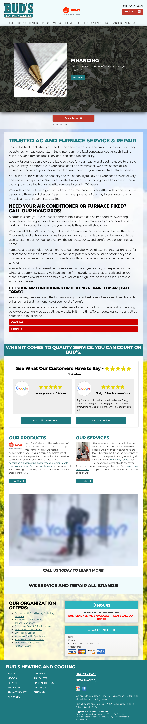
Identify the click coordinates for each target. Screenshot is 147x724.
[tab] (73, 321)
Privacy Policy (17, 690)
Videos (57, 23)
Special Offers (99, 23)
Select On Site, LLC (100, 709)
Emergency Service (25, 630)
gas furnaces (44, 460)
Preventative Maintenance (28, 627)
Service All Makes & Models (29, 637)
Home (11, 23)
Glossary (14, 694)
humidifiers (28, 463)
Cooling (21, 23)
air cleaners (46, 463)
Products (69, 23)
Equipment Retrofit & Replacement (33, 623)
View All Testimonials (53, 418)
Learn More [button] (18, 478)
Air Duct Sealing (23, 643)
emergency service (119, 457)
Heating (33, 23)
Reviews (45, 23)
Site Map (39, 690)
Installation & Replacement (29, 617)
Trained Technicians (25, 620)
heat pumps (29, 460)
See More (78, 78)
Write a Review (94, 418)
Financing (116, 23)
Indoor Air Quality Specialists (30, 633)
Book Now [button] (132, 11)
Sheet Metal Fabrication (27, 640)
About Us (130, 23)
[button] (73, 321)
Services (83, 23)
